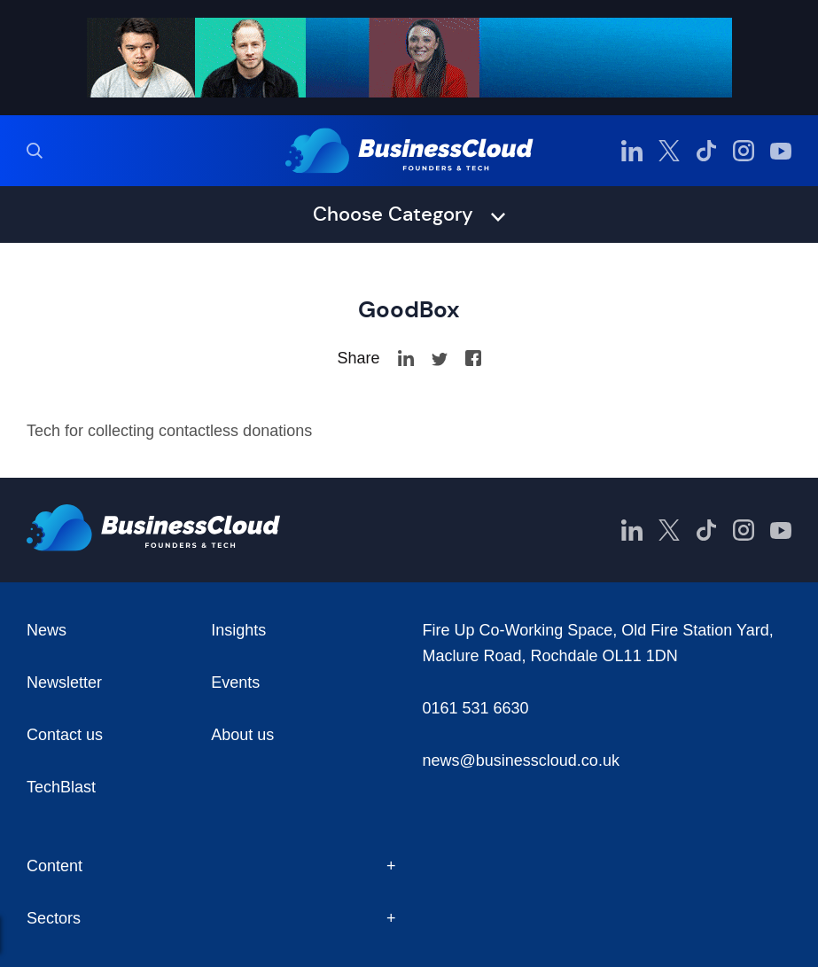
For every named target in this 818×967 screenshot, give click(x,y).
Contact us (65, 735)
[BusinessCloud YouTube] (780, 150)
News (46, 630)
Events (235, 682)
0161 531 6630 (476, 708)
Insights (238, 630)
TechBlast (61, 787)
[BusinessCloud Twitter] (669, 150)
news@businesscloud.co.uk (521, 760)
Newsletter (64, 682)
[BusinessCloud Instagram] (743, 150)
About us (242, 735)
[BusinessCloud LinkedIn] (632, 150)
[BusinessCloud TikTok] (706, 150)
